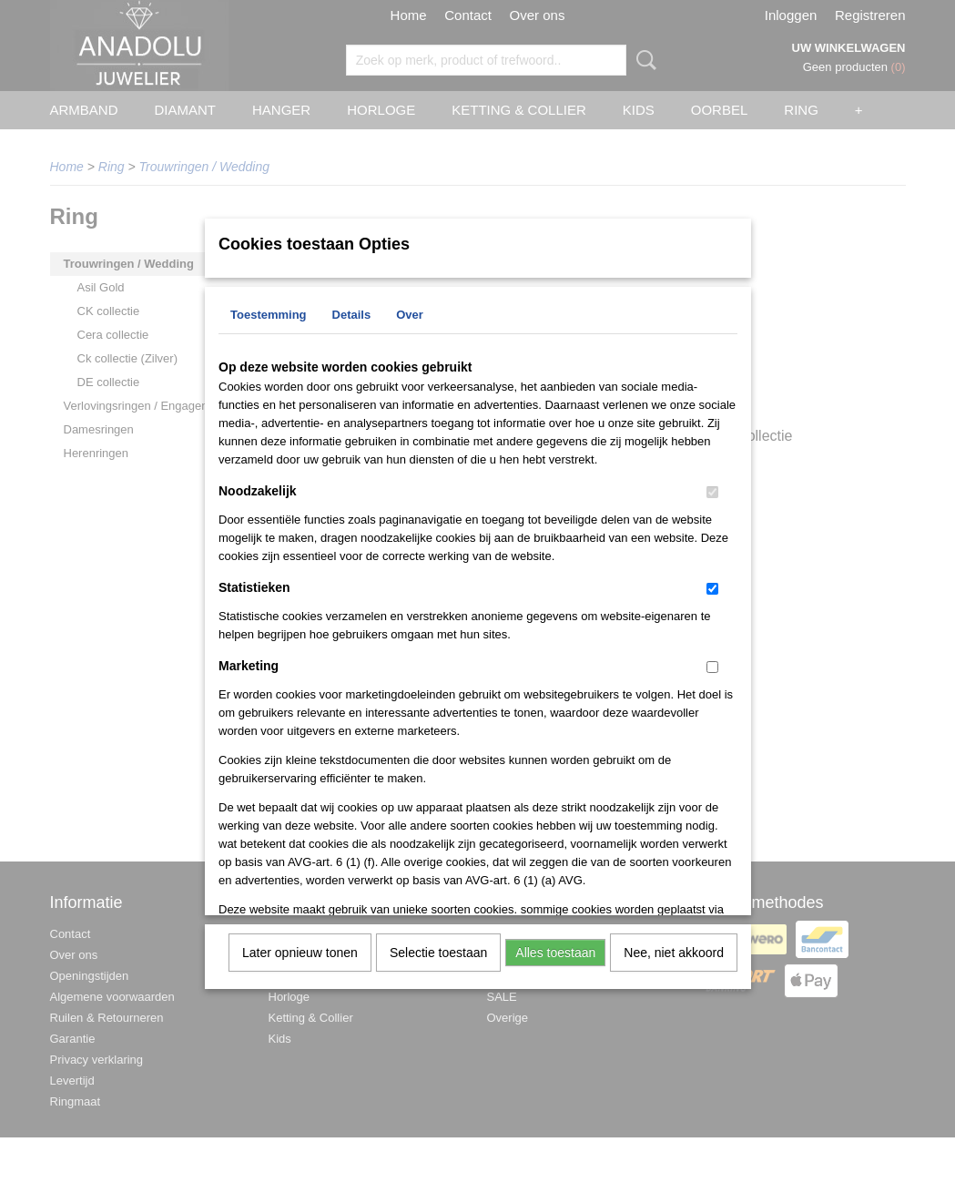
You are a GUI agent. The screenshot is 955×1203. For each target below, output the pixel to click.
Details (351, 314)
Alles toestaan (555, 952)
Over (409, 314)
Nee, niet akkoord (674, 952)
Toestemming (268, 314)
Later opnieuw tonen (300, 952)
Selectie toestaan (438, 952)
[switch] (712, 492)
